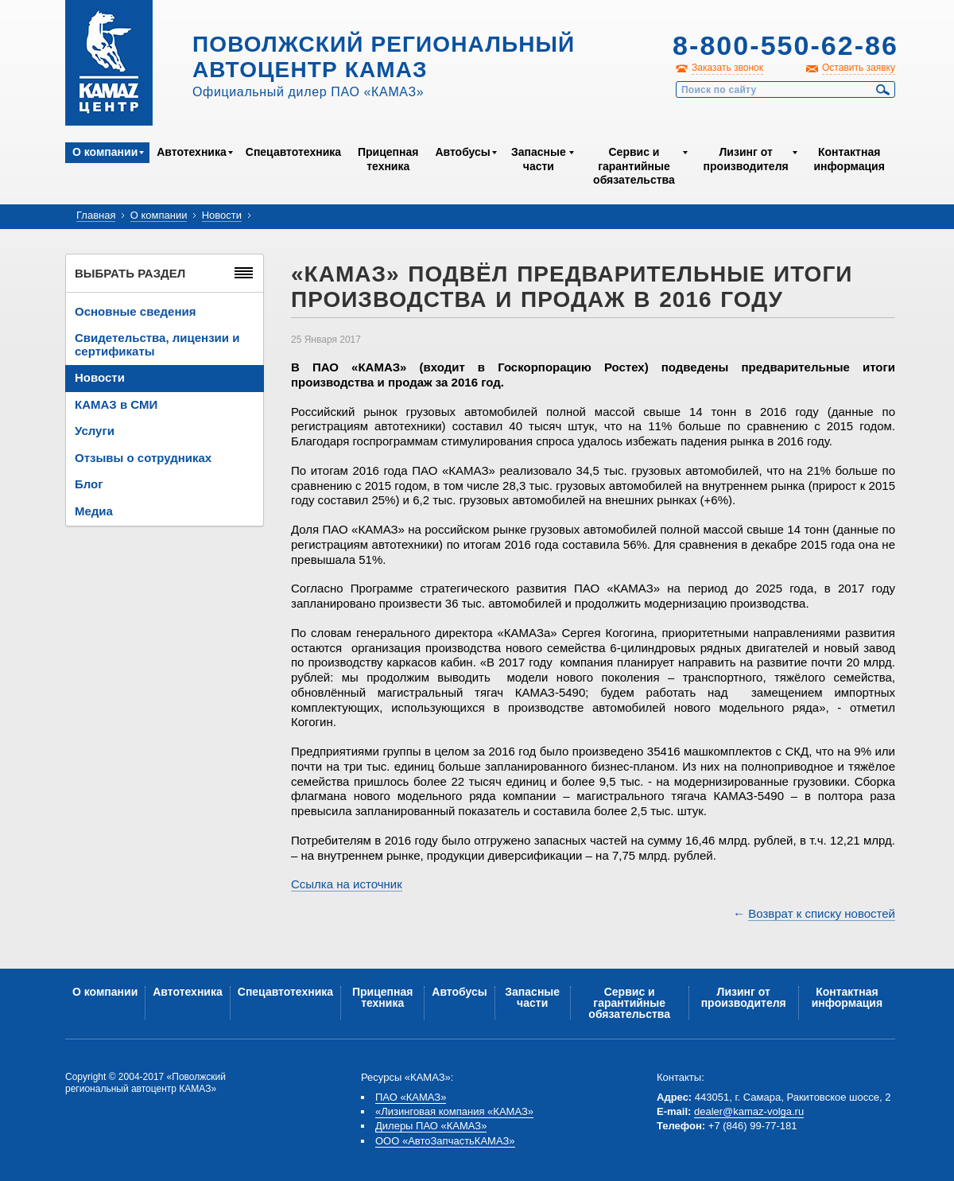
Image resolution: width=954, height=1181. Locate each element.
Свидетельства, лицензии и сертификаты (157, 344)
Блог (89, 484)
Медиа (94, 511)
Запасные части (538, 159)
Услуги (94, 430)
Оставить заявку (858, 67)
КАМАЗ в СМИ (116, 404)
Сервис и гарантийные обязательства (634, 166)
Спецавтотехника (293, 152)
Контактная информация (848, 159)
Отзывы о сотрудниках (143, 457)
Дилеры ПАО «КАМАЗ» (431, 1126)
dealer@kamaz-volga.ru (749, 1111)
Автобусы (462, 152)
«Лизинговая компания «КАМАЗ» (454, 1111)
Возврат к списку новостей (821, 913)
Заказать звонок (727, 67)
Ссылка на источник (346, 884)
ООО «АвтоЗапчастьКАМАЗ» (445, 1141)
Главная (95, 215)
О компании (105, 152)
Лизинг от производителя (746, 159)
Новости (222, 215)
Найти (883, 90)
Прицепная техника (388, 159)
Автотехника (192, 152)
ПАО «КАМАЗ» (410, 1097)
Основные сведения (135, 311)
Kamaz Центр (109, 63)
